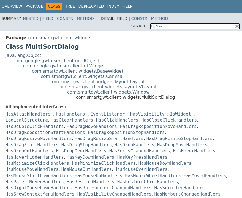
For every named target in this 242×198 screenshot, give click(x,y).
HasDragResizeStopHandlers (179, 138)
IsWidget (180, 114)
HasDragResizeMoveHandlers (39, 138)
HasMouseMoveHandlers (32, 169)
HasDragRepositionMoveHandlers (158, 126)
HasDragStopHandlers (86, 144)
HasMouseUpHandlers (98, 175)
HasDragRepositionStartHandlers (45, 132)
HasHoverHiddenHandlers (35, 157)
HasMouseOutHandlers (86, 169)
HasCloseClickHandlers (169, 120)
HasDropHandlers (134, 144)
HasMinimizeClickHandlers (103, 163)
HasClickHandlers (117, 120)
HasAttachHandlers (28, 114)
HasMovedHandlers (205, 175)
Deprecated (91, 6)
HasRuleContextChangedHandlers (113, 187)
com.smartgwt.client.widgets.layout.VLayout (107, 86)
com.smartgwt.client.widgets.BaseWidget (77, 71)
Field (47, 18)
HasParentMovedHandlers (35, 181)
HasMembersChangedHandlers (187, 194)
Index (113, 6)
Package (34, 6)
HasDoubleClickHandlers (35, 126)
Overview (12, 6)
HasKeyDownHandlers (90, 157)
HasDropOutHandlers (29, 150)
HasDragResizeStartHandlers (109, 138)
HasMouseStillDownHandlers (39, 175)
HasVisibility (147, 114)
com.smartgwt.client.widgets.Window (108, 92)
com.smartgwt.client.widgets (59, 37)
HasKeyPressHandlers (142, 157)
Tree (70, 6)
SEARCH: (139, 26)
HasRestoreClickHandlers (147, 181)
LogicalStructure (27, 120)
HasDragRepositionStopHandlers (126, 132)
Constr (65, 18)
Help (127, 6)
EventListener (107, 114)
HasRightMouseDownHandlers (39, 187)
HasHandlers (70, 114)
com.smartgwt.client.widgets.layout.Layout (97, 81)
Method (85, 18)
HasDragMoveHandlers (92, 126)
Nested (31, 18)
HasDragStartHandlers (32, 144)
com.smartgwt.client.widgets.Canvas (81, 76)
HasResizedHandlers (90, 181)
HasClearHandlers (72, 120)
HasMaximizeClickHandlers (37, 163)
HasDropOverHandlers (81, 150)
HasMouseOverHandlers (141, 169)
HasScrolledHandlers (179, 187)
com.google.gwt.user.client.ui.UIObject (56, 60)
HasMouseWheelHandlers (153, 175)
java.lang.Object (23, 55)
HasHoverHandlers (194, 150)
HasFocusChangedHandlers (139, 150)
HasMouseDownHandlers (165, 163)
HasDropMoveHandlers (182, 144)
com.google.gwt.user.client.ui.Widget (64, 65)
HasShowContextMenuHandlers (40, 194)
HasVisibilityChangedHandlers (114, 194)
